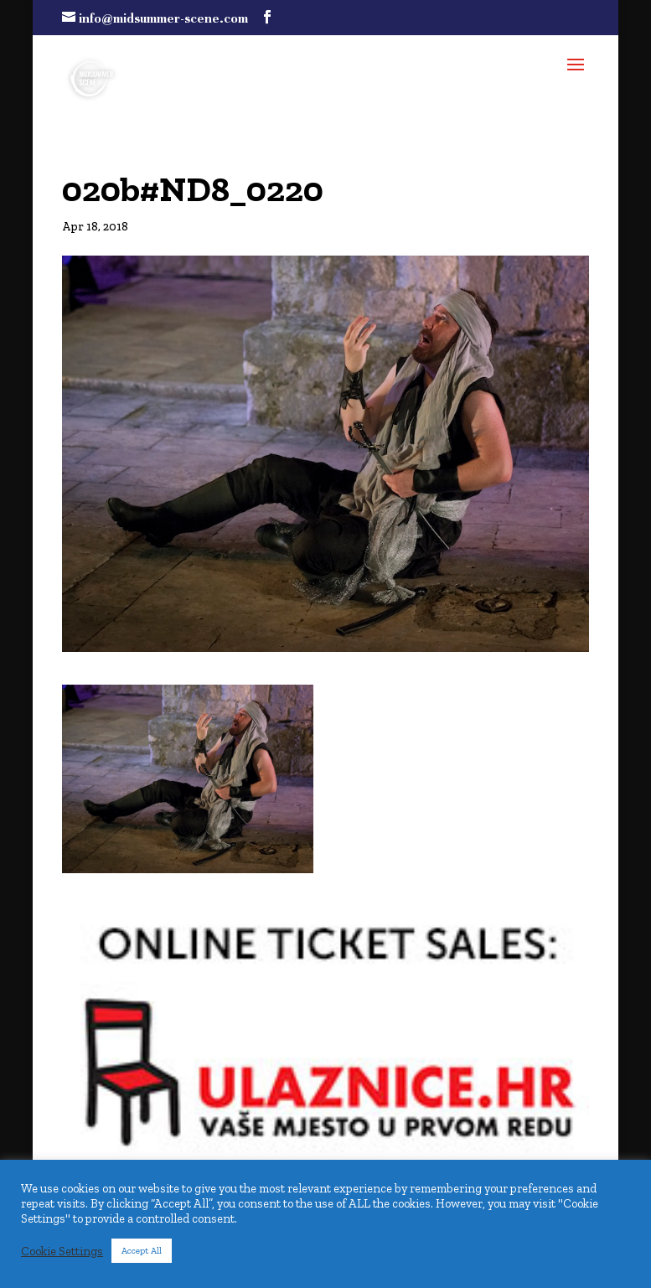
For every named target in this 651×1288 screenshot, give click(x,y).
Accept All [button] (141, 1250)
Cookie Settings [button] (62, 1251)
